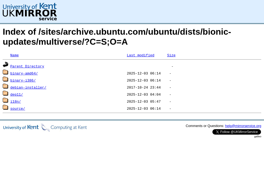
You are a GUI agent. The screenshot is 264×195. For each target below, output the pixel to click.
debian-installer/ (28, 87)
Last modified (140, 55)
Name (14, 55)
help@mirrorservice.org (243, 126)
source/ (17, 108)
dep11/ (16, 94)
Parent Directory (27, 66)
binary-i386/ (23, 80)
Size (171, 55)
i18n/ (15, 101)
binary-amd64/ (24, 73)
